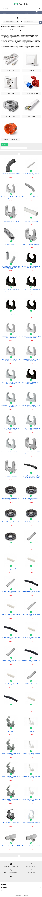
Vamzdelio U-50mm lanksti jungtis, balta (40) (11, 569)
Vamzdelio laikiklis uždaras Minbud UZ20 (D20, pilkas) (11, 777)
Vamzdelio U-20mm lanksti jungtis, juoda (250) (31, 661)
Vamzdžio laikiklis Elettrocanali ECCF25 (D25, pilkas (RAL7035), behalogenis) (31, 452)
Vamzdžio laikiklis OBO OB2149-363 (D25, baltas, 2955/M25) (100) (31, 337)
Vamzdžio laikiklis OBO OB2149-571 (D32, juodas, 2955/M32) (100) (11, 290)
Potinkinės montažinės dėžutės (10, 139)
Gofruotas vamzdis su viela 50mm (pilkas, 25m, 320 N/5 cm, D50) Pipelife (31, 197)
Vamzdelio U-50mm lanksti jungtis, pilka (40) (31, 545)
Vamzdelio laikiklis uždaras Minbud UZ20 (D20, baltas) (31, 777)
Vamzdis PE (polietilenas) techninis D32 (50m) (10, 522)
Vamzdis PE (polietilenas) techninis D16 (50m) (10, 545)
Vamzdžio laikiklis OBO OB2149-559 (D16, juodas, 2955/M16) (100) (31, 313)
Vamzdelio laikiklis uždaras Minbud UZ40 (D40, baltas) (31, 731)
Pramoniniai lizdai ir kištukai (31, 93)
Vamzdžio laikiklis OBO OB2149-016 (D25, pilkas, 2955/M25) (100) (11, 429)
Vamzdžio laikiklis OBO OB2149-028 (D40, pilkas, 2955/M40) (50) (10, 406)
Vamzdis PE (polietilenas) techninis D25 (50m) (31, 522)
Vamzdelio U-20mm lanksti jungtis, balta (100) (11, 684)
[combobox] (11, 22)
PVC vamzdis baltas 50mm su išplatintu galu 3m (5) (31, 174)
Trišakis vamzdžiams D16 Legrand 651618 (31, 845)
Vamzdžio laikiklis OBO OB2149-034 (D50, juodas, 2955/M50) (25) (31, 383)
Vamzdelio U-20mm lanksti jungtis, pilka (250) (11, 661)
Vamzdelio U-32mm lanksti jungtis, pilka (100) (11, 592)
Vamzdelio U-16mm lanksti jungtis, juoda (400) (11, 707)
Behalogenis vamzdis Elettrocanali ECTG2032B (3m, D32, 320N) (31, 220)
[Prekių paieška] (21, 8)
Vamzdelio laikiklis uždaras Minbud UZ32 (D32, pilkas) (11, 754)
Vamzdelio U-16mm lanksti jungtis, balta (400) (31, 707)
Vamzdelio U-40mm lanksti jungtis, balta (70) (31, 569)
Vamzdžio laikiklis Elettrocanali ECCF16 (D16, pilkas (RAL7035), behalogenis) (10, 475)
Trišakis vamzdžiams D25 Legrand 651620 (11, 845)
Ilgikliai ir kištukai (10, 70)
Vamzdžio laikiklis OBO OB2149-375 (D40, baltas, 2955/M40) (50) (10, 197)
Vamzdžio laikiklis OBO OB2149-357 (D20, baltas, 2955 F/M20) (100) (11, 360)
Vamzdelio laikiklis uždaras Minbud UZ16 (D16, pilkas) (11, 800)
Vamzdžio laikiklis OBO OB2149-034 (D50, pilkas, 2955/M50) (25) (10, 383)
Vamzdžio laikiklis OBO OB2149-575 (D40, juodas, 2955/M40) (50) (31, 267)
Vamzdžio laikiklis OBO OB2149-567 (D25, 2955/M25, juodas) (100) (31, 290)
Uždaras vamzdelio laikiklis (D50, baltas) (31, 822)
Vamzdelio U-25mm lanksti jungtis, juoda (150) (11, 638)
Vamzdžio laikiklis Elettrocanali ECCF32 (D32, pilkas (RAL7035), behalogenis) (10, 220)
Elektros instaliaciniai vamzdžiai (10, 116)
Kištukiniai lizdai (10, 93)
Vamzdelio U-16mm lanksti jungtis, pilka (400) (31, 684)
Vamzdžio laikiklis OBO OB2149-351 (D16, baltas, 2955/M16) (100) (31, 360)
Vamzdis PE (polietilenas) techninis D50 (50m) (10, 499)
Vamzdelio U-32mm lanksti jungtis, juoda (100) (31, 592)
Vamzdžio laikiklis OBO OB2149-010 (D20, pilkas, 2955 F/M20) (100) (31, 429)
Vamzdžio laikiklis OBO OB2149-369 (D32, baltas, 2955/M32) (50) (10, 337)
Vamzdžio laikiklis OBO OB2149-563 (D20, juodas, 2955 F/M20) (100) (11, 313)
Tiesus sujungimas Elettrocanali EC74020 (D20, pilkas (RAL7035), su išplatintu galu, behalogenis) (11, 267)
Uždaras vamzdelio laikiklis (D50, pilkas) (10, 822)
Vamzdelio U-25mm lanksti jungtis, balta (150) (31, 638)
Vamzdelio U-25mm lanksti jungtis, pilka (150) (31, 615)
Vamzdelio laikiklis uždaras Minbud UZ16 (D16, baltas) (31, 800)
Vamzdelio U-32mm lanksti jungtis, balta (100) (11, 615)
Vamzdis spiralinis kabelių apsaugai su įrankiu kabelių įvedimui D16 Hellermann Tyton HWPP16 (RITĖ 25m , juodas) (31, 476)
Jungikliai (31, 70)
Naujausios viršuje (14, 148)
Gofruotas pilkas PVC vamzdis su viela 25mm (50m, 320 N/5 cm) (10, 244)
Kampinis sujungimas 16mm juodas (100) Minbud (11, 174)
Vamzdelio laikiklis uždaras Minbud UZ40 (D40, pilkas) (11, 731)
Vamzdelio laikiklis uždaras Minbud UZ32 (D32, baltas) (31, 754)
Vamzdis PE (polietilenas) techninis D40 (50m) (31, 499)
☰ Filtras (4, 144)
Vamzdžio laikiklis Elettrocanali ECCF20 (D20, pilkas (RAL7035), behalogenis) (31, 244)
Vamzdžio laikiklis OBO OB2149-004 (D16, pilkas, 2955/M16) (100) (11, 452)
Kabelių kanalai (31, 116)
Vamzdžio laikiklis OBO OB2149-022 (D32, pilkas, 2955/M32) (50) (31, 406)
